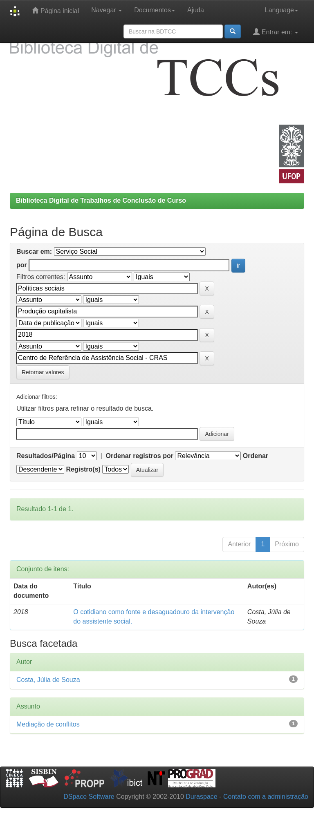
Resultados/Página (45, 455)
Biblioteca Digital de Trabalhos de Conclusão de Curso (101, 200)
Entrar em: (275, 32)
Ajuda (195, 10)
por (21, 265)
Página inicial (55, 10)
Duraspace (201, 796)
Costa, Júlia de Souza (48, 679)
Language (281, 10)
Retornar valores (43, 372)
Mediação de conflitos (48, 724)
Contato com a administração (265, 796)
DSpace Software (88, 796)
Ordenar (255, 455)
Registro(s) (83, 469)
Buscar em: (34, 251)
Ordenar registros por (139, 455)
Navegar (106, 10)
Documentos (154, 10)
